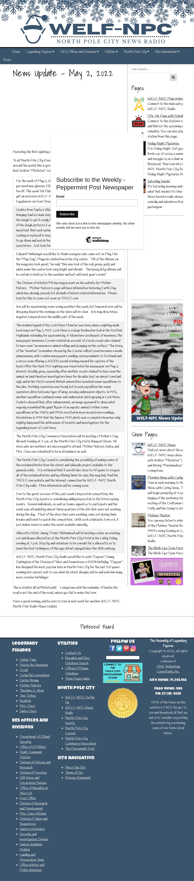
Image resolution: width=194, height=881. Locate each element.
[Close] (142, 133)
